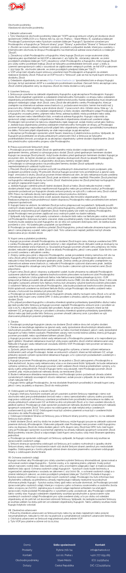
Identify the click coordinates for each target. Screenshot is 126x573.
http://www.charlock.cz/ (61, 80)
